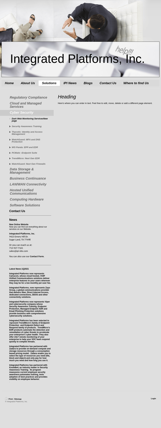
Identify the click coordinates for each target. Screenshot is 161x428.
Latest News (15, 269)
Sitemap (17, 399)
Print (9, 399)
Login (153, 398)
